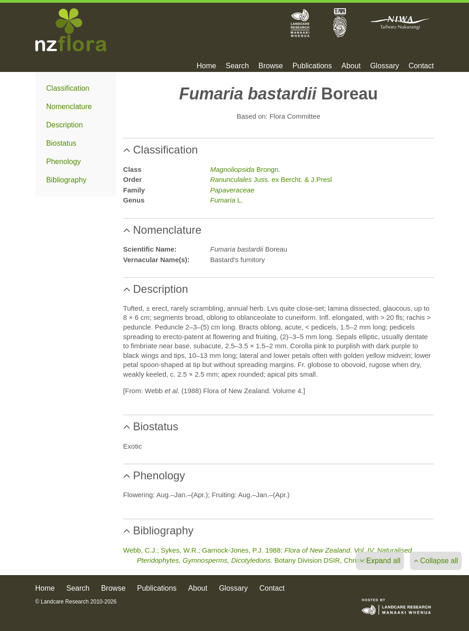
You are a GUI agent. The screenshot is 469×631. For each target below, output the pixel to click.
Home (206, 66)
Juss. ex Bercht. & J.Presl (271, 179)
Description (64, 125)
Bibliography (66, 180)
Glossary (384, 66)
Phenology (63, 161)
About (351, 66)
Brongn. (245, 169)
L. (226, 200)
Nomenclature (69, 106)
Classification (67, 88)
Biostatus (61, 143)
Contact (421, 66)
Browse (270, 66)
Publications (312, 66)
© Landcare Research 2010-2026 (76, 601)
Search (237, 66)
